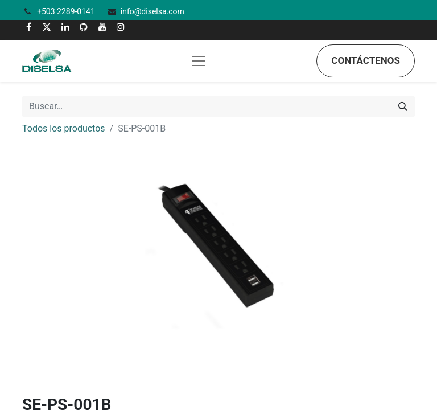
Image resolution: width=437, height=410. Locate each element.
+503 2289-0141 (67, 11)
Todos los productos (63, 128)
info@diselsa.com (152, 11)
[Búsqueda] (403, 106)
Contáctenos (365, 60)
